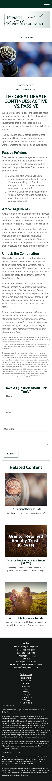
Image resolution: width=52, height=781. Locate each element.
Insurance (26, 686)
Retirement (26, 678)
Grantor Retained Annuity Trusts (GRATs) (26, 562)
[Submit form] (11, 454)
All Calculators (26, 703)
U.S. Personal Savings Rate (26, 508)
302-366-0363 (26, 37)
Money (26, 692)
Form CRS (10, 705)
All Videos (26, 700)
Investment (26, 681)
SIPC (24, 759)
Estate (26, 683)
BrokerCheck (6, 712)
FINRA (19, 759)
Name (9, 396)
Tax (26, 689)
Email (9, 412)
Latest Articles (26, 697)
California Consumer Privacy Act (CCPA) (24, 743)
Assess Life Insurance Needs (26, 618)
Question (9, 429)
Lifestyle (26, 694)
